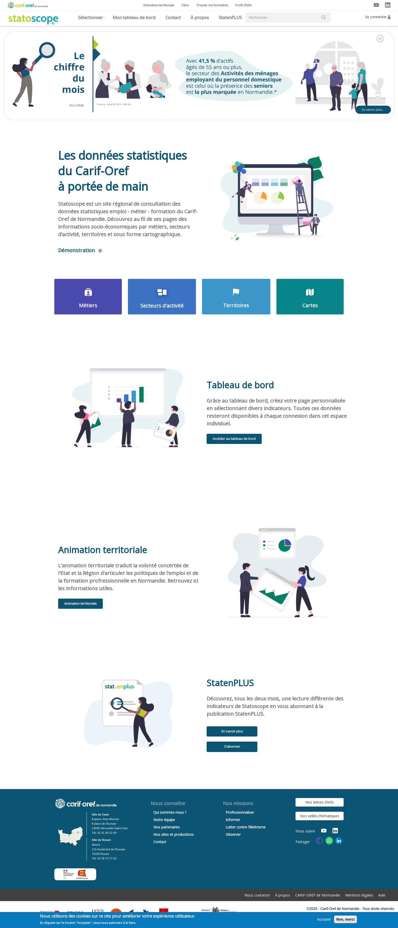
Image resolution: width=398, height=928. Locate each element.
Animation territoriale (158, 5)
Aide (381, 895)
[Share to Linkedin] (339, 840)
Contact (173, 17)
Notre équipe (164, 819)
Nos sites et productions (173, 834)
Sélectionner (90, 17)
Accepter (324, 920)
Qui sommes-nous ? (169, 812)
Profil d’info (243, 5)
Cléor (185, 5)
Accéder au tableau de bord (234, 438)
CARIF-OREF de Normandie (317, 895)
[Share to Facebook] (319, 840)
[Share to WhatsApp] (329, 840)
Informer (233, 819)
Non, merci (345, 920)
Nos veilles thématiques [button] (319, 815)
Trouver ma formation (212, 5)
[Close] (380, 38)
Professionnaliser (240, 812)
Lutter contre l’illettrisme (246, 827)
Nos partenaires (166, 827)
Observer (233, 834)
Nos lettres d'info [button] (319, 802)
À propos (200, 17)
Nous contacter (257, 895)
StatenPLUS (230, 17)
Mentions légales (359, 895)
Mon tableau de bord (134, 17)
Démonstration (76, 250)
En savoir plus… (373, 109)
